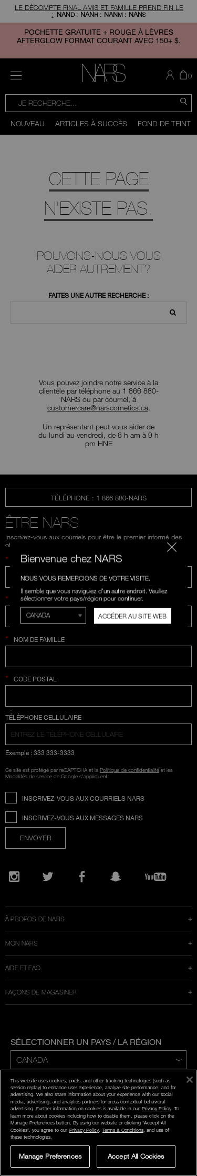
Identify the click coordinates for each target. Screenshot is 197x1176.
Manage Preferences (50, 1156)
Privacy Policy (156, 1108)
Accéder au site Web (132, 615)
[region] (98, 1122)
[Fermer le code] (171, 546)
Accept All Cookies (136, 1156)
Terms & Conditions (122, 1130)
